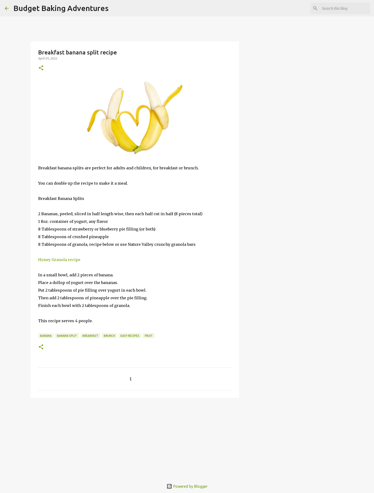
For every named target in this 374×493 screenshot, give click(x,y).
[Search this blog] (345, 8)
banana (46, 335)
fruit (149, 335)
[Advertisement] (135, 438)
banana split (67, 335)
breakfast (90, 335)
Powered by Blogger (187, 486)
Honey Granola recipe (59, 259)
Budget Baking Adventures (61, 8)
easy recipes (129, 335)
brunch (109, 335)
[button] (41, 68)
